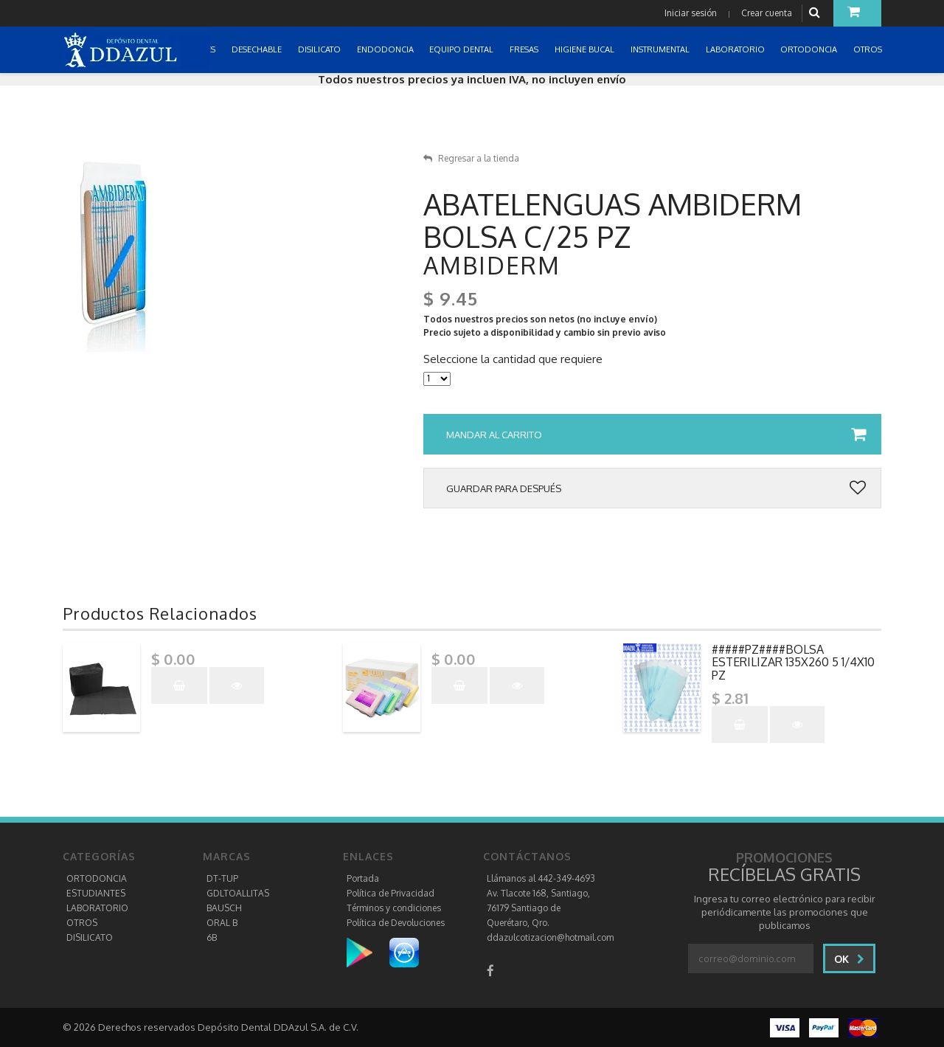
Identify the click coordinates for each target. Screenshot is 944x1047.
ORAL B (221, 922)
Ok (849, 959)
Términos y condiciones (394, 907)
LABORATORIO (97, 907)
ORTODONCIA (96, 878)
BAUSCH (224, 907)
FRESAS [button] (525, 49)
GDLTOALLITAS (237, 893)
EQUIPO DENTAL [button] (462, 49)
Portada (363, 878)
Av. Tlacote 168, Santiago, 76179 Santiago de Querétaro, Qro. (538, 908)
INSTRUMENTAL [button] (661, 49)
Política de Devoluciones (396, 922)
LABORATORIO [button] (736, 49)
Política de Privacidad (390, 893)
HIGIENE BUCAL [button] (586, 49)
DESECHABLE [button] (258, 49)
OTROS (81, 922)
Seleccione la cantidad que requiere (513, 359)
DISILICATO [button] (320, 49)
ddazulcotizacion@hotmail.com (550, 937)
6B (211, 937)
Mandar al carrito (656, 434)
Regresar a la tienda (471, 158)
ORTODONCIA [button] (809, 49)
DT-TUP (222, 878)
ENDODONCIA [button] (386, 49)
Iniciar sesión (690, 12)
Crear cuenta (766, 12)
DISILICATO (89, 937)
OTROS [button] (868, 49)
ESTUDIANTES (95, 893)
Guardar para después (656, 488)
